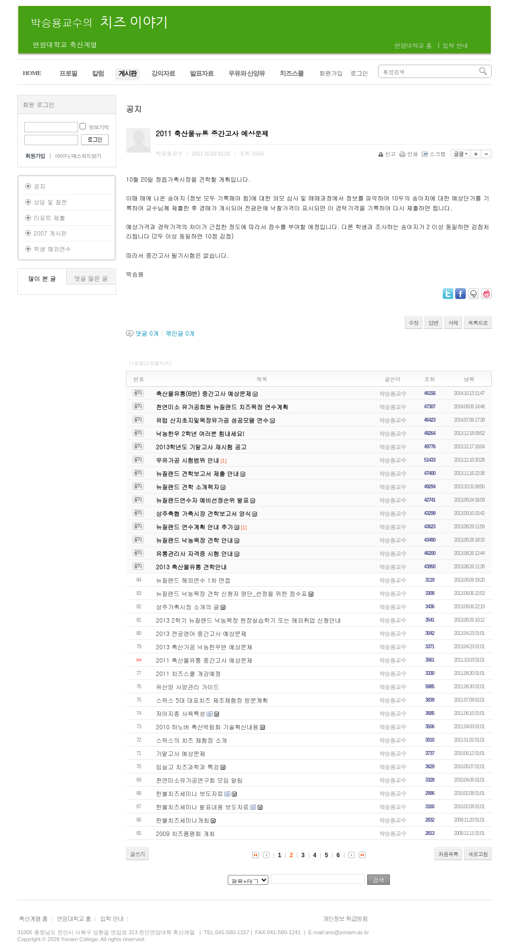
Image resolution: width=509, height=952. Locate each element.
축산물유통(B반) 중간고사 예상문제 (204, 393)
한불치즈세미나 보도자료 (189, 793)
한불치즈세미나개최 (183, 820)
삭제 (453, 322)
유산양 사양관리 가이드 (187, 686)
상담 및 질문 (50, 202)
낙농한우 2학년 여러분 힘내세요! (200, 433)
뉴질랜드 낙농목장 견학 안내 (194, 540)
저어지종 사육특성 (181, 713)
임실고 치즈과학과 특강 (187, 766)
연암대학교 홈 (413, 45)
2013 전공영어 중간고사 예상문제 (201, 633)
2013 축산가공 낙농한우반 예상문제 (204, 646)
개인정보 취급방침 (345, 918)
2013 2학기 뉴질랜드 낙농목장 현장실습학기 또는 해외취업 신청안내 (248, 620)
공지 (39, 186)
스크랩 (434, 154)
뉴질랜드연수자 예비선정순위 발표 (202, 500)
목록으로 (478, 322)
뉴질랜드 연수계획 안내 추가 (194, 526)
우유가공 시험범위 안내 (187, 460)
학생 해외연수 (52, 248)
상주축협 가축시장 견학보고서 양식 (203, 513)
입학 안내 (455, 45)
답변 (433, 322)
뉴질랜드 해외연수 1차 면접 (193, 580)
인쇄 (409, 154)
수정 (414, 322)
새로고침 (478, 854)
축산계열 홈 (33, 918)
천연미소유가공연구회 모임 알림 (199, 780)
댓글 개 (147, 333)
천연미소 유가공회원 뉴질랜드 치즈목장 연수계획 (222, 406)
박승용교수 (392, 393)
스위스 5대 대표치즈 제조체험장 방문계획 (212, 700)
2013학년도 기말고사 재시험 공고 (201, 446)
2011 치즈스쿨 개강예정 (188, 673)
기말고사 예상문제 (181, 753)
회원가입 (331, 73)
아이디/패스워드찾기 (78, 155)
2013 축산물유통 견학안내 (191, 566)
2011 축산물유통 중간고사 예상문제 (204, 660)
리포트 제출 (49, 217)
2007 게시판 (50, 233)
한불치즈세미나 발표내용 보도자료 (202, 806)
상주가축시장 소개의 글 (187, 606)
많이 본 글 (42, 278)
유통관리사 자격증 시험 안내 (194, 553)
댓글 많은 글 (91, 278)
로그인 (359, 73)
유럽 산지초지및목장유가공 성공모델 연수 (212, 420)
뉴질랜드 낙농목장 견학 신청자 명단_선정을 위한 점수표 (231, 593)
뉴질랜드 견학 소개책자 (187, 486)
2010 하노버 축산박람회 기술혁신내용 (207, 726)
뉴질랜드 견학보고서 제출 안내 (197, 473)
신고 (388, 154)
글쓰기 (137, 854)
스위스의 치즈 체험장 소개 (191, 740)
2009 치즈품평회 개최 (185, 833)
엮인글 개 (180, 333)
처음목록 (448, 854)
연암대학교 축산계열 (65, 44)
